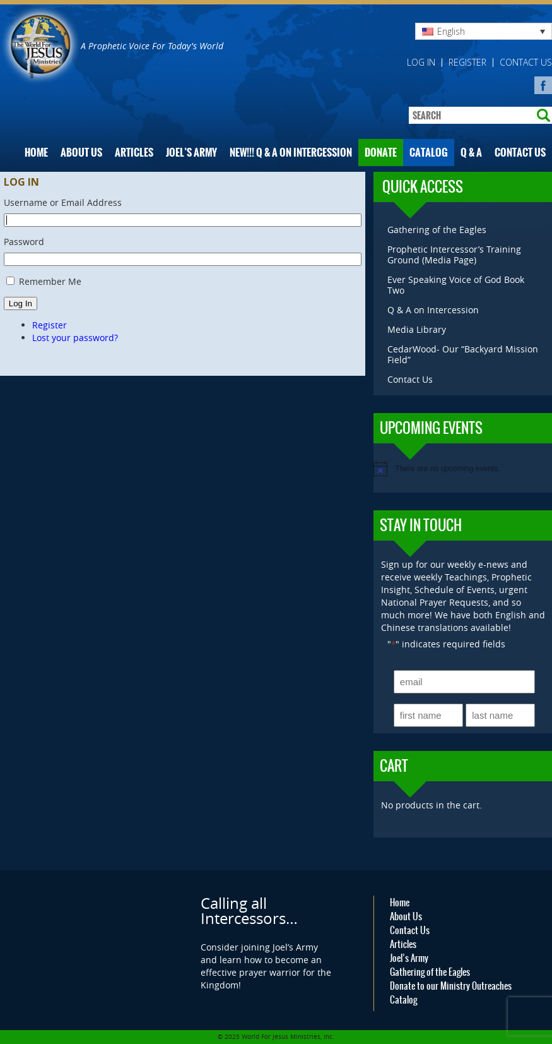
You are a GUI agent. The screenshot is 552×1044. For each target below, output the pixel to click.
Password (24, 242)
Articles (134, 152)
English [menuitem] (451, 31)
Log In (20, 303)
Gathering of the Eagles (436, 230)
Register (467, 62)
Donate (381, 152)
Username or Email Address (63, 202)
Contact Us (526, 62)
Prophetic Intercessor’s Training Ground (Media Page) (454, 254)
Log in (421, 62)
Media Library (416, 329)
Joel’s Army (191, 152)
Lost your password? (75, 338)
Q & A (471, 152)
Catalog (428, 152)
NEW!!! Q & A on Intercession (291, 152)
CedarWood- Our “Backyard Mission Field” (462, 354)
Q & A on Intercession (433, 310)
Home (36, 152)
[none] (483, 31)
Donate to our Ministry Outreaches (451, 986)
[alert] (462, 468)
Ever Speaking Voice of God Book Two (455, 284)
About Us (81, 152)
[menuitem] (483, 31)
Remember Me (50, 281)
